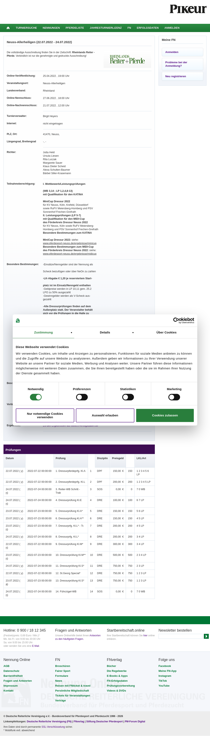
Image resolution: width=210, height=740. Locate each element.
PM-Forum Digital (135, 693)
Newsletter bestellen (175, 602)
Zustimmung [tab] (43, 332)
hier (145, 607)
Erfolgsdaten (148, 27)
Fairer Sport (62, 643)
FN (129, 27)
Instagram (165, 647)
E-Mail (35, 618)
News (58, 652)
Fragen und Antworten (17, 652)
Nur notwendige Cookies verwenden (45, 415)
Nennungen (51, 27)
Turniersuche (26, 27)
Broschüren (62, 638)
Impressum (10, 657)
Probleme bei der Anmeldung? (176, 64)
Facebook (165, 638)
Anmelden (172, 27)
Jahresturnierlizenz (106, 27)
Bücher (111, 638)
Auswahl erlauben (105, 415)
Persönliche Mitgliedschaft (72, 662)
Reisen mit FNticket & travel (72, 657)
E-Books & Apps (117, 647)
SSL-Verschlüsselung (53, 698)
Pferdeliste (75, 27)
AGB (6, 638)
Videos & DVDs (116, 662)
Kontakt (8, 662)
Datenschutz (11, 643)
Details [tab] (105, 332)
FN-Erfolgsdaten (117, 652)
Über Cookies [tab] (166, 332)
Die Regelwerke (117, 643)
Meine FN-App (167, 643)
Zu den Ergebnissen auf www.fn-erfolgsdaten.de (69, 425)
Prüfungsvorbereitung (121, 657)
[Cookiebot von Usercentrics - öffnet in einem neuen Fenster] (176, 320)
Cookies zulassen (165, 415)
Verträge (60, 672)
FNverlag (79, 693)
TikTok (163, 652)
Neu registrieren (175, 76)
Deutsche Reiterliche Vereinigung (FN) (49, 693)
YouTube (164, 657)
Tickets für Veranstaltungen (72, 667)
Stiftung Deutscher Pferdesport (104, 693)
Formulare (61, 647)
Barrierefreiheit (13, 647)
